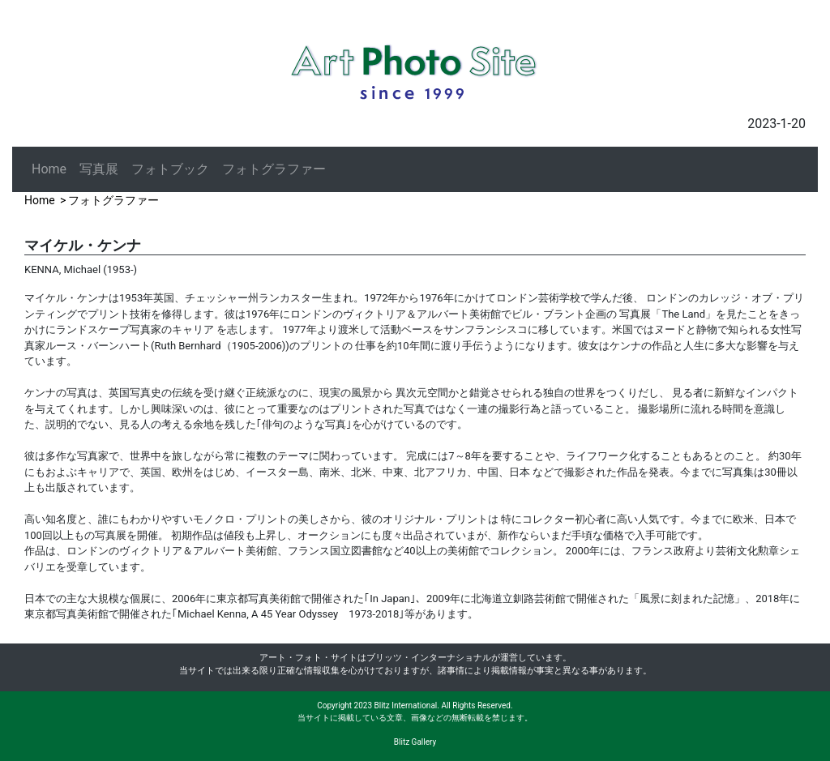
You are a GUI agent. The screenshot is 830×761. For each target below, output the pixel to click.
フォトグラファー (274, 169)
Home (49, 169)
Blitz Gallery (415, 741)
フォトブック (170, 169)
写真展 (98, 169)
